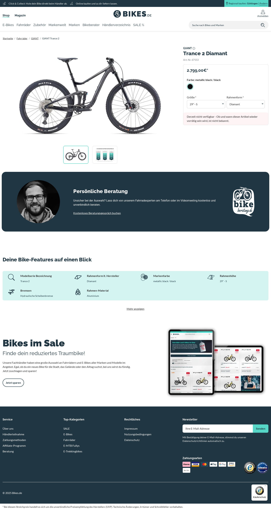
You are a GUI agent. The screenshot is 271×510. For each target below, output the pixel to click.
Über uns (8, 428)
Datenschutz (131, 440)
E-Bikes (67, 434)
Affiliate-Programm (14, 445)
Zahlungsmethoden (14, 440)
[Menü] (265, 486)
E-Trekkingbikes (72, 451)
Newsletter (190, 419)
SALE (66, 428)
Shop (6, 15)
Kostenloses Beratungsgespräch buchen (97, 213)
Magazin (20, 15)
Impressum (131, 428)
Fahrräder (22, 38)
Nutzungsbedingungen (137, 434)
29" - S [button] (193, 104)
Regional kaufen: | (248, 3)
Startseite (8, 38)
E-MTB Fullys (71, 445)
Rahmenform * (235, 97)
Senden (260, 428)
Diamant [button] (235, 104)
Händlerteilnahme (13, 434)
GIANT (35, 38)
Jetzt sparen (13, 382)
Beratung (8, 451)
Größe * (191, 97)
